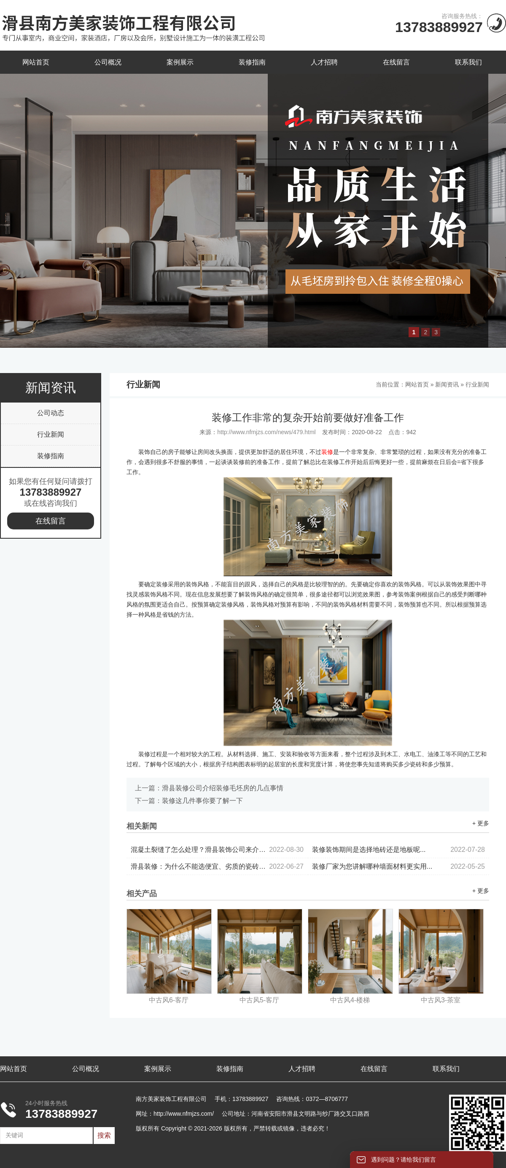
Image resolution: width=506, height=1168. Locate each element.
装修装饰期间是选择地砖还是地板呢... (398, 849)
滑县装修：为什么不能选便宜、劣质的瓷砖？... (217, 866)
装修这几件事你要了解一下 (202, 800)
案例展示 (180, 62)
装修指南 (252, 62)
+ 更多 (480, 823)
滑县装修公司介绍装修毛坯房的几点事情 (222, 788)
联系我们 (468, 62)
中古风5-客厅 (259, 1000)
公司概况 (107, 62)
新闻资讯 (447, 384)
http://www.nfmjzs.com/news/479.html (266, 432)
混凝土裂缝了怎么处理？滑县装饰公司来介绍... (217, 849)
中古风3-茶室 (440, 1000)
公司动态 (50, 412)
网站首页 (35, 62)
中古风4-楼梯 (350, 1000)
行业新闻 (50, 434)
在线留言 (396, 62)
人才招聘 (324, 62)
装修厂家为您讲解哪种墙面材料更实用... (398, 866)
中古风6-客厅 (168, 1000)
